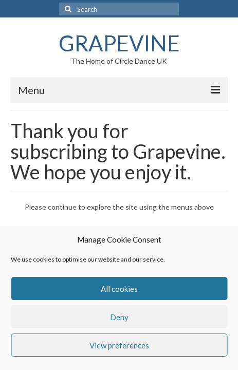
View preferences (119, 345)
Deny (119, 317)
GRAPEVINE (119, 43)
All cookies (119, 288)
